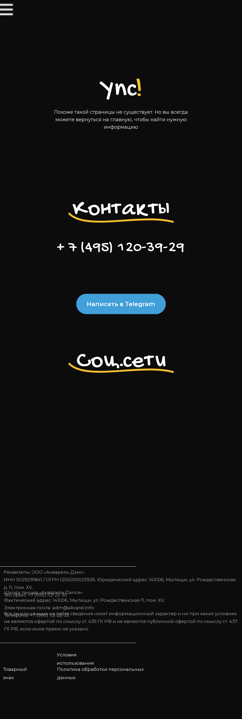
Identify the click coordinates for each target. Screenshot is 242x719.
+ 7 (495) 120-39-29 (120, 248)
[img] (19, 18)
